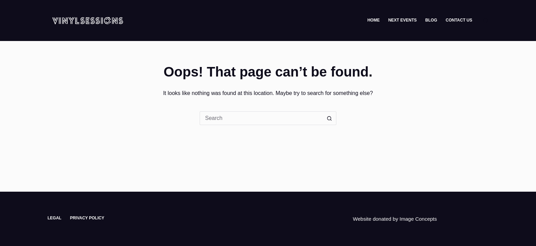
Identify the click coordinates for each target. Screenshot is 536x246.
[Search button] (329, 118)
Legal (55, 218)
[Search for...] (261, 118)
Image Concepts (418, 219)
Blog (431, 20)
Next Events (402, 20)
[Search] (485, 20)
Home (373, 20)
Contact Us (459, 20)
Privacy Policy (87, 218)
